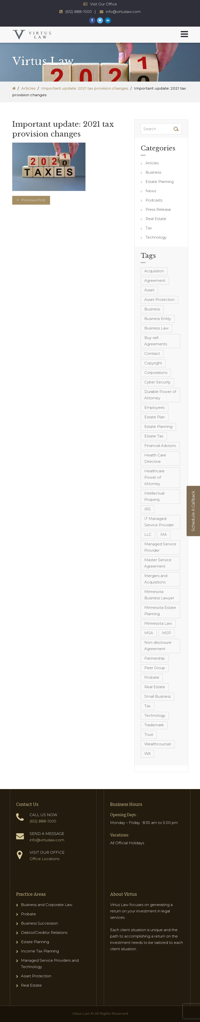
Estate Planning (160, 181)
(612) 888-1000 (43, 821)
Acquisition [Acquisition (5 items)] (154, 271)
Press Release (158, 209)
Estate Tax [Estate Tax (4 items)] (153, 436)
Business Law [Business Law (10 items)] (156, 328)
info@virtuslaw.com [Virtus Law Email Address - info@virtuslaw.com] (123, 11)
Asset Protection (36, 976)
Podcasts (154, 200)
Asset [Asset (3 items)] (149, 290)
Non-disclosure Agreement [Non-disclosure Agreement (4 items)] (157, 645)
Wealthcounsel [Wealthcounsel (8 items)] (157, 744)
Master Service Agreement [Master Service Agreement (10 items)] (157, 563)
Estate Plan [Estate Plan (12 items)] (154, 417)
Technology (156, 237)
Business (153, 172)
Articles (28, 88)
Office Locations (44, 858)
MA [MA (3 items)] (163, 534)
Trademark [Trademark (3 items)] (154, 725)
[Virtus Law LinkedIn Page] (108, 20)
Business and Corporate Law (46, 904)
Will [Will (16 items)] (147, 753)
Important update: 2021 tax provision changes (84, 88)
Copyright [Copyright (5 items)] (153, 363)
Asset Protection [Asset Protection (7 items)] (159, 299)
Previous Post (33, 200)
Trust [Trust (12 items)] (148, 734)
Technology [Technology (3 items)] (154, 715)
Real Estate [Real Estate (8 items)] (154, 687)
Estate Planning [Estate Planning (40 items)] (158, 426)
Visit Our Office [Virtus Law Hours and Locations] (103, 4)
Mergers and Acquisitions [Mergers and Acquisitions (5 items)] (155, 578)
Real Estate (156, 218)
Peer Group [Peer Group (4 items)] (154, 667)
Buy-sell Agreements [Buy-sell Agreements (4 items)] (155, 340)
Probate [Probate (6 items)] (151, 677)
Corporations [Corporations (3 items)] (155, 372)
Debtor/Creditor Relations (44, 932)
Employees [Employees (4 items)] (154, 407)
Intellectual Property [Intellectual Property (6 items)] (154, 496)
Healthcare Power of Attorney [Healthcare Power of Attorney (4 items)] (154, 477)
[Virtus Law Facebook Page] (92, 20)
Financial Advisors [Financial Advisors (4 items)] (160, 445)
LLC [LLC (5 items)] (147, 534)
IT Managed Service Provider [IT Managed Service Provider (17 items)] (159, 521)
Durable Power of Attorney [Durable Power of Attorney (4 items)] (160, 394)
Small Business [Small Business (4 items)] (157, 696)
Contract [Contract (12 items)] (152, 353)
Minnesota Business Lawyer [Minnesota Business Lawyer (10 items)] (159, 594)
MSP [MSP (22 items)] (166, 633)
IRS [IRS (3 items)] (147, 509)
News (151, 191)
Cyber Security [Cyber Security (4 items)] (157, 382)
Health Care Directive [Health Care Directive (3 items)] (155, 458)
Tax (149, 228)
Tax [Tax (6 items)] (147, 706)
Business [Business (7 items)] (152, 309)
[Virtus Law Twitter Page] (100, 20)
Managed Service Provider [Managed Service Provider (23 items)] (160, 547)
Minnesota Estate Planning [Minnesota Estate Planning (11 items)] (160, 610)
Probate (28, 914)
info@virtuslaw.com (47, 840)
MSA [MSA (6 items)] (148, 633)
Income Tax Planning (40, 951)
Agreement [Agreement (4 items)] (154, 280)
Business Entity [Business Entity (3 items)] (157, 318)
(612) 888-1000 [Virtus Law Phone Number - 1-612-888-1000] (78, 11)
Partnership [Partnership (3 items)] (154, 658)
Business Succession (39, 923)
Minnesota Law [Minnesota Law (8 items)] (158, 623)
